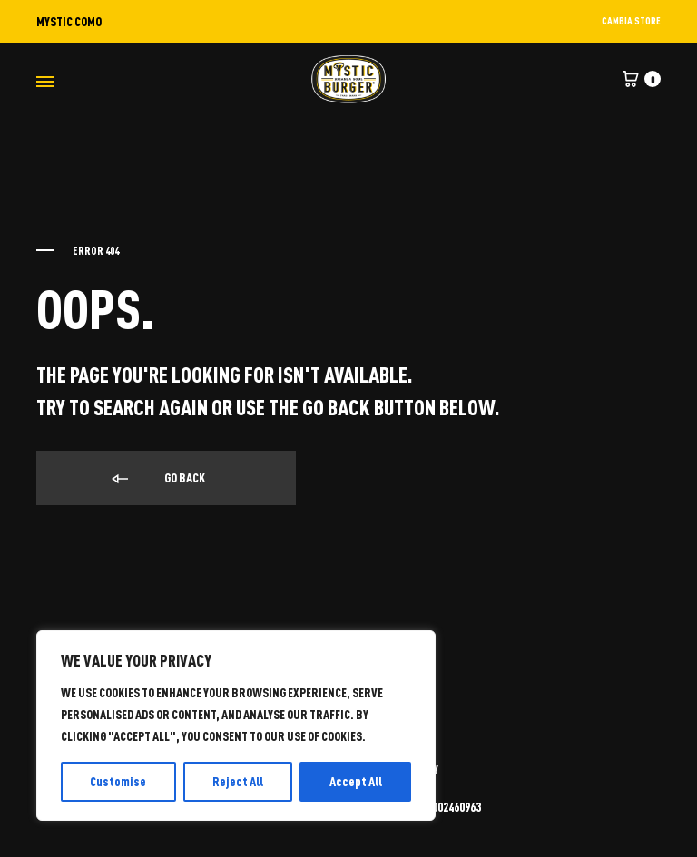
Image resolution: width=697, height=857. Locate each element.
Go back (157, 479)
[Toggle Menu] (45, 81)
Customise (118, 781)
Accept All (355, 781)
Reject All (237, 781)
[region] (236, 725)
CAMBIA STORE (631, 20)
